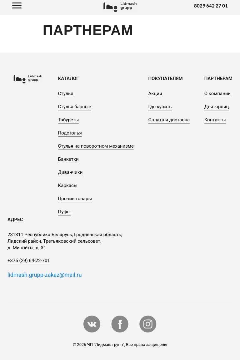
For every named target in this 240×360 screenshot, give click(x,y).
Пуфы (64, 212)
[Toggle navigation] (17, 6)
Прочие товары (75, 198)
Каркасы (68, 185)
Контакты (215, 120)
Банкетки (68, 159)
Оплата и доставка (169, 120)
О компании (217, 93)
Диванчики (70, 172)
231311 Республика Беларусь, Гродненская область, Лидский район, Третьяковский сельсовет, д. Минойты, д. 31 (65, 241)
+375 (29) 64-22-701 (29, 260)
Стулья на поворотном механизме (96, 146)
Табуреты (68, 120)
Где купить (160, 106)
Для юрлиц (216, 106)
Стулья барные (74, 106)
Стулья (65, 93)
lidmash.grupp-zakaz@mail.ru (45, 274)
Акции (155, 93)
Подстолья (70, 133)
